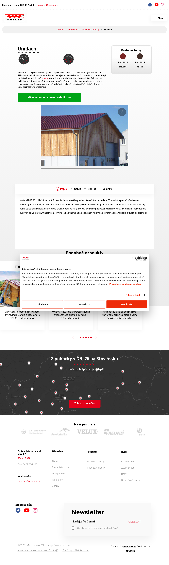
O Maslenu (58, 449)
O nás (55, 459)
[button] (78, 335)
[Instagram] (162, 5)
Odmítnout (42, 304)
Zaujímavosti (127, 465)
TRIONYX (130, 549)
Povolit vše (126, 304)
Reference (57, 477)
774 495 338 (24, 456)
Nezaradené (127, 459)
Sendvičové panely (130, 478)
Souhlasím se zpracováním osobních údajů (95, 525)
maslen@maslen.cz (48, 5)
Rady (123, 471)
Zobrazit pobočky (84, 401)
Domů (60, 29)
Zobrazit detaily (133, 295)
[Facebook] (150, 5)
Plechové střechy (90, 29)
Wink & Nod (129, 544)
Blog (124, 449)
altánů (45, 76)
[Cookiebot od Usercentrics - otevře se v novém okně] (134, 258)
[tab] (61, 186)
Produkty (72, 29)
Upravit (84, 304)
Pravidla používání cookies (76, 548)
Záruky (55, 483)
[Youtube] (156, 5)
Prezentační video (61, 465)
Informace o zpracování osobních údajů (38, 548)
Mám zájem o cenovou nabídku (47, 95)
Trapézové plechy (96, 465)
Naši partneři (58, 471)
